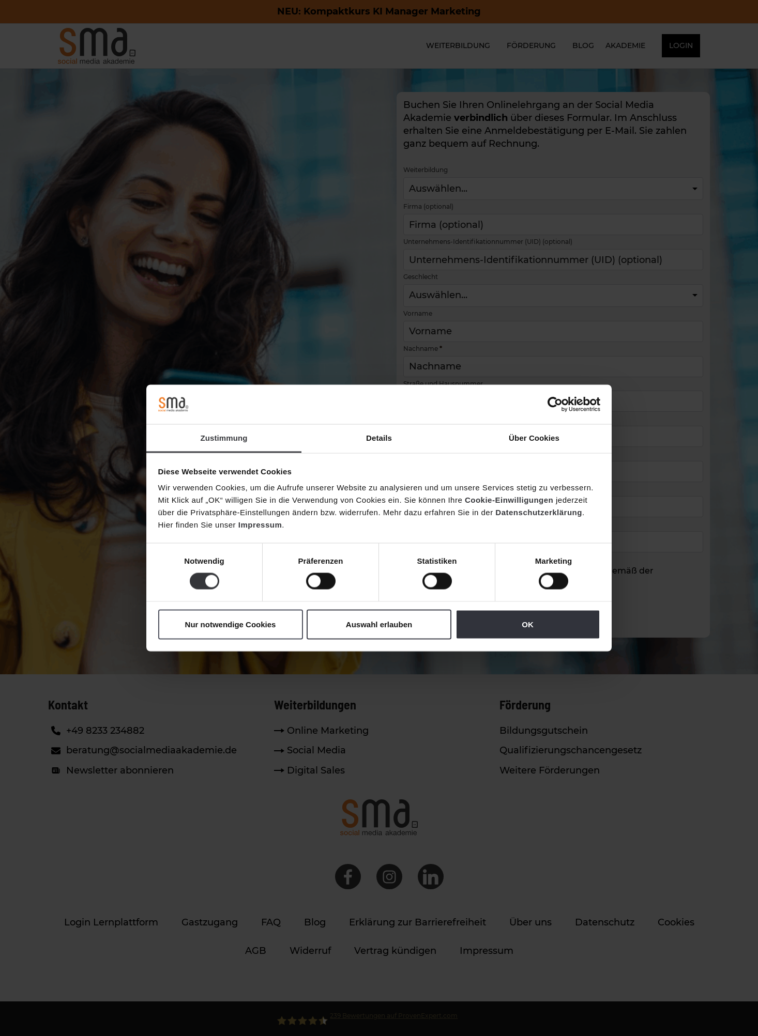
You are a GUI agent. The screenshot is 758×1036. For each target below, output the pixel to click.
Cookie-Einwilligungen (509, 500)
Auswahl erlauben (379, 624)
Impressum (260, 524)
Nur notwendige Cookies (230, 624)
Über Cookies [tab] (534, 438)
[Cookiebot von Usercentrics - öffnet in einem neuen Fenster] (555, 404)
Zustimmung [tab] (224, 438)
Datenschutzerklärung (538, 512)
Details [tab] (379, 438)
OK (528, 624)
